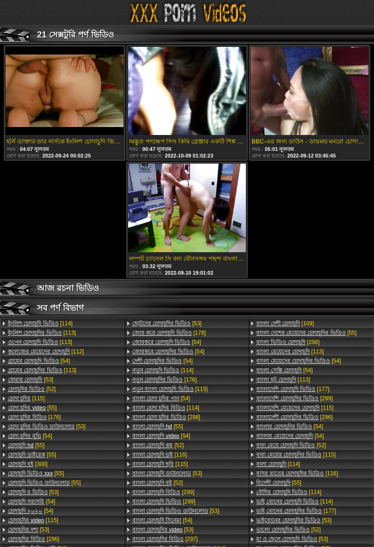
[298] (166, 417)
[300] (27, 464)
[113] (42, 333)
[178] (169, 333)
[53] (30, 379)
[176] (34, 417)
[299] (163, 492)
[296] (33, 539)
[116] (159, 454)
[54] (39, 361)
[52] (32, 389)
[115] (26, 398)
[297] (165, 539)
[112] (46, 351)
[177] (292, 389)
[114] (40, 323)
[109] (285, 323)
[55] (32, 408)
